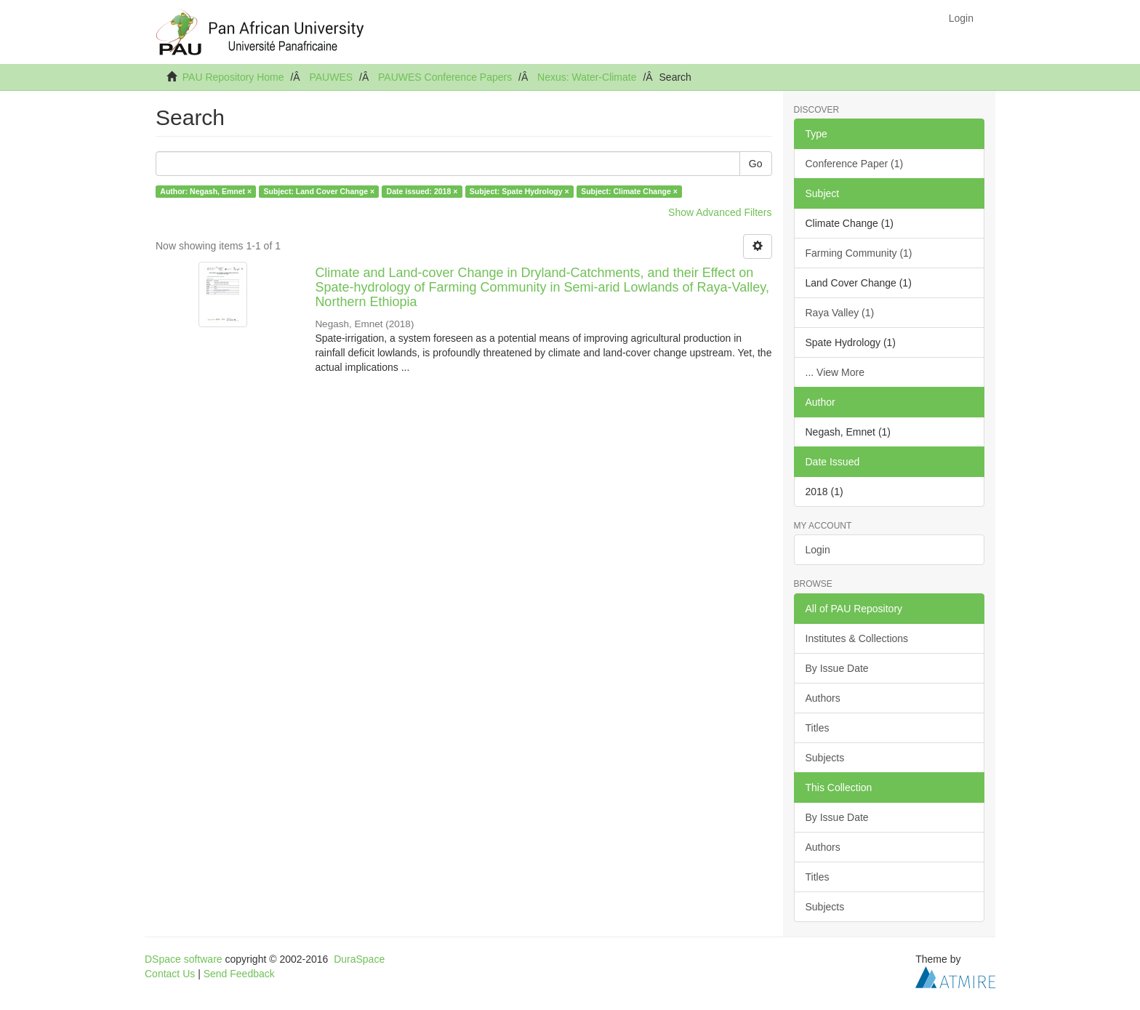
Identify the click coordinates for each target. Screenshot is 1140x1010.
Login (818, 550)
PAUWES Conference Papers (445, 77)
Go (756, 163)
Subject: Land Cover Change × (319, 191)
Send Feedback (239, 973)
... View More (835, 372)
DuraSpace (359, 959)
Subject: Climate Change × (629, 191)
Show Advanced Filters (719, 212)
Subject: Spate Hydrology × (519, 191)
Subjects (825, 757)
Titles (818, 728)
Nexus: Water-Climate (586, 77)
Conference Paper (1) (855, 163)
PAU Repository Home (233, 77)
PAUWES (331, 77)
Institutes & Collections (857, 638)
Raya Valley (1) (840, 312)
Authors (823, 698)
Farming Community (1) (859, 253)
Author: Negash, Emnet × (206, 191)
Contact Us (170, 973)
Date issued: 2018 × (422, 191)
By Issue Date (837, 668)
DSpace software (183, 959)
